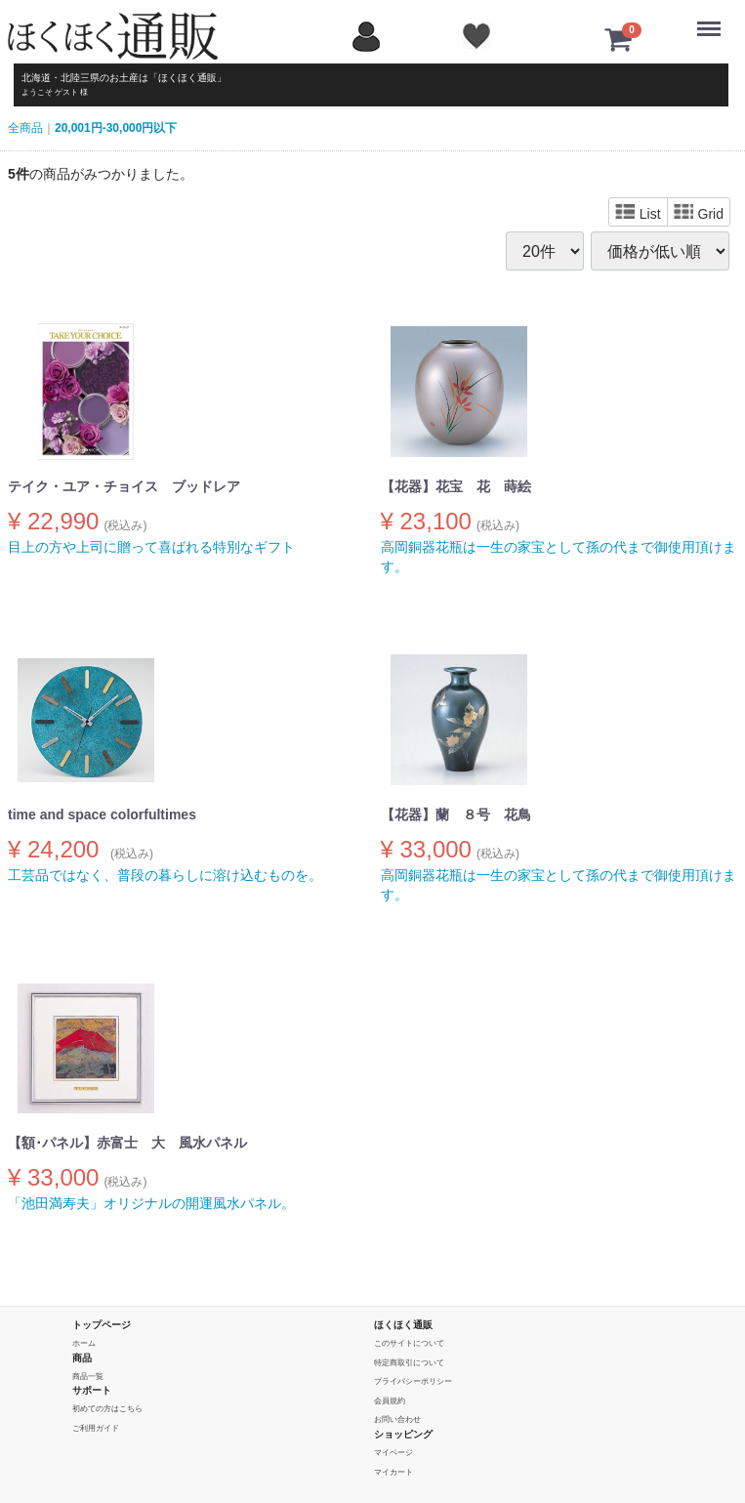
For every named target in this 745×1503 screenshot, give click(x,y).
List (638, 213)
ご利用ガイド (95, 1428)
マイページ (393, 1452)
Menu (713, 19)
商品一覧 (87, 1376)
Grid (699, 213)
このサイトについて (409, 1343)
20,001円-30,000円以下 (116, 128)
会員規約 (389, 1401)
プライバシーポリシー (413, 1381)
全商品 (25, 128)
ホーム (84, 1343)
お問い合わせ (397, 1420)
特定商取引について (409, 1362)
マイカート (393, 1472)
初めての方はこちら (107, 1408)
